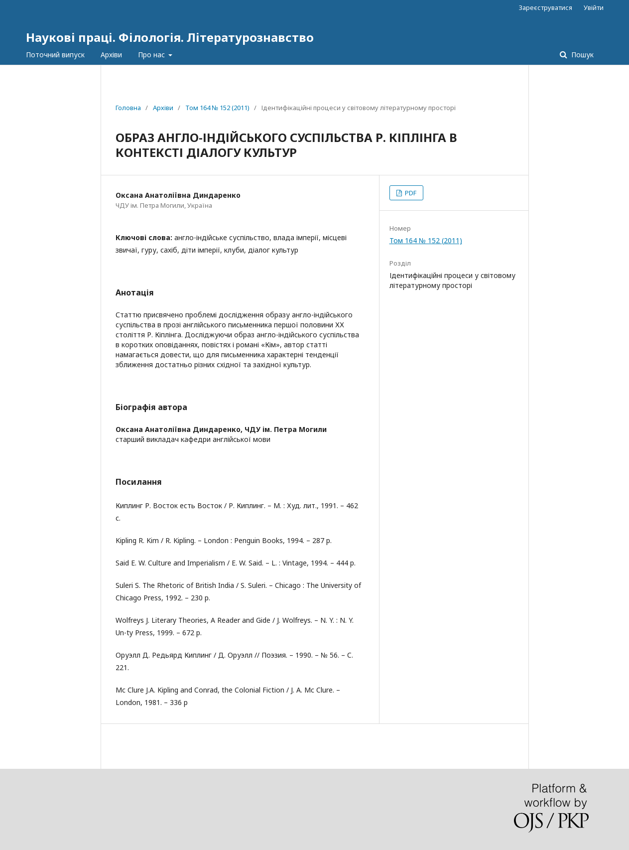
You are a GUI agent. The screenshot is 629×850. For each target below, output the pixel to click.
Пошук (581, 54)
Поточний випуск (55, 54)
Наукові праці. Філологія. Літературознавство (170, 37)
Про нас (152, 54)
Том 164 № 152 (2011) (217, 107)
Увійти (594, 7)
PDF (409, 192)
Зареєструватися (545, 7)
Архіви (111, 54)
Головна (128, 107)
